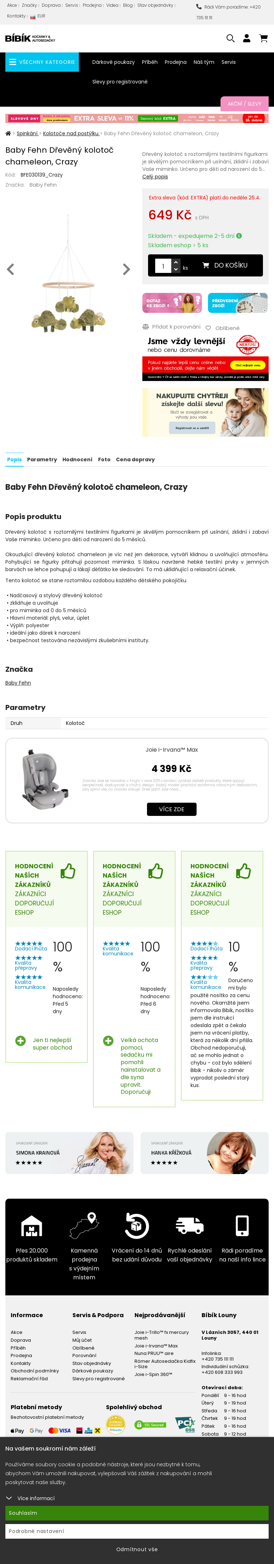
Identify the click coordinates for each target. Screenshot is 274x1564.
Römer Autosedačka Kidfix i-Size (165, 1363)
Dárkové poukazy (113, 62)
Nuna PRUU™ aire (154, 1352)
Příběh (150, 62)
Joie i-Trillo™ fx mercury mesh (162, 1334)
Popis (14, 458)
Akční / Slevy (245, 103)
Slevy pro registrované (120, 81)
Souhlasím (23, 1513)
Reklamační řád (29, 1378)
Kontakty (16, 16)
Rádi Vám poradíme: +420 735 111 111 (228, 12)
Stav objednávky (155, 5)
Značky (29, 5)
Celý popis (155, 176)
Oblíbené (83, 1347)
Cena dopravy (135, 458)
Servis (71, 5)
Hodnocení (77, 458)
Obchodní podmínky (35, 1370)
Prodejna (92, 5)
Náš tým (204, 62)
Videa (112, 5)
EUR (37, 18)
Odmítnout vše (137, 1549)
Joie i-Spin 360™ (153, 1373)
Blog (128, 5)
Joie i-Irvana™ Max (172, 749)
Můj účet (82, 1339)
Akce (12, 5)
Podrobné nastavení (36, 1531)
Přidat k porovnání (171, 326)
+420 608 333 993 (222, 1371)
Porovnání (84, 1354)
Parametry (42, 458)
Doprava (51, 5)
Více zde (171, 808)
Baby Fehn (43, 184)
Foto (104, 458)
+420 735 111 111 (218, 1358)
